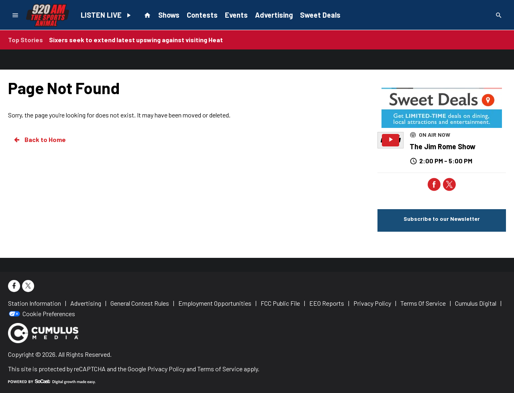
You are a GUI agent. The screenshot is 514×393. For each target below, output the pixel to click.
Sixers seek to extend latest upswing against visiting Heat (136, 39)
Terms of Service (220, 368)
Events (236, 14)
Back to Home (39, 140)
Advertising (274, 14)
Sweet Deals (320, 14)
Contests (202, 14)
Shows (168, 14)
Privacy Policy (166, 368)
